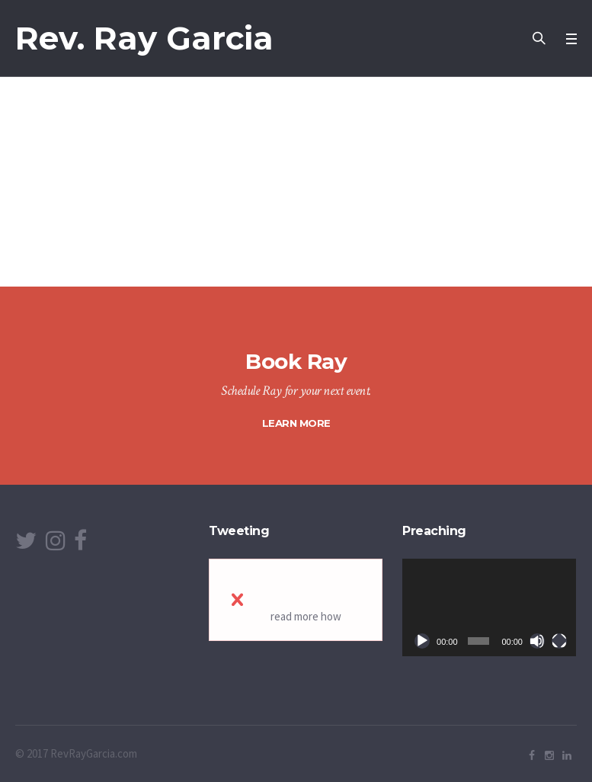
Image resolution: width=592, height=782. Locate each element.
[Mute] (537, 641)
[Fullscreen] (559, 641)
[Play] (422, 641)
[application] (489, 607)
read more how (305, 616)
